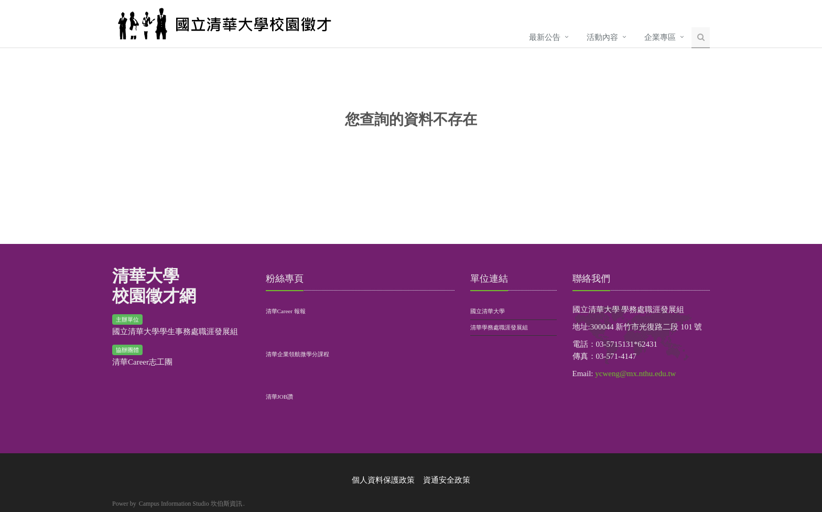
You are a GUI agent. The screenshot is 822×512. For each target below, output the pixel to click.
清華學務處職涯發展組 (499, 327)
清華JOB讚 (280, 396)
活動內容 (602, 37)
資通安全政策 (446, 480)
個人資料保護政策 (383, 480)
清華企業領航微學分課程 (297, 354)
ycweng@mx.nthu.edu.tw (635, 373)
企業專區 (660, 37)
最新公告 (544, 37)
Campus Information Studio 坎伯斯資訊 (190, 503)
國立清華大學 (487, 311)
